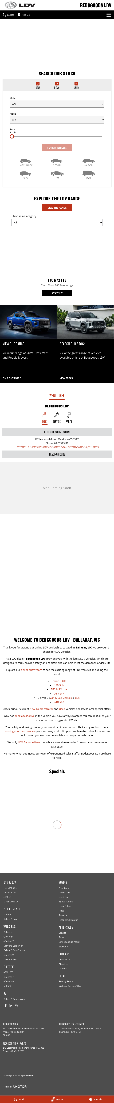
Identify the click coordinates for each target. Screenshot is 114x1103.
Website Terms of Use (70, 986)
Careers (63, 968)
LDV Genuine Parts (29, 742)
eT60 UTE (8, 897)
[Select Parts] (69, 418)
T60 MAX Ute (59, 689)
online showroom (31, 669)
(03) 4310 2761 (73, 1031)
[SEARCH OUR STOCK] (85, 344)
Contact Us (64, 959)
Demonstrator (44, 709)
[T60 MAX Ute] (57, 262)
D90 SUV (59, 685)
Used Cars (64, 897)
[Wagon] (88, 162)
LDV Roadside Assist (69, 941)
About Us (63, 964)
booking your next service (19, 731)
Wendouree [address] (57, 395)
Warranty (64, 946)
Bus (77, 697)
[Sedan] (57, 162)
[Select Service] (57, 418)
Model (57, 117)
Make (57, 102)
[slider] (12, 136)
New (32, 709)
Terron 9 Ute (58, 681)
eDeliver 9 (8, 954)
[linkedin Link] (11, 1005)
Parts (61, 937)
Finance (63, 915)
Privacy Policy (66, 981)
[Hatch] (25, 162)
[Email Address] (57, 447)
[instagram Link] (16, 1005)
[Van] (88, 175)
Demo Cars (64, 892)
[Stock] (19, 1099)
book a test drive (24, 716)
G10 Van (59, 702)
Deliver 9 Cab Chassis (14, 950)
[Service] (57, 1099)
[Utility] (57, 175)
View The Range (57, 207)
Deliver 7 (58, 693)
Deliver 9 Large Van (13, 945)
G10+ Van (8, 936)
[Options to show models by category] (57, 222)
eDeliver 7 (8, 941)
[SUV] (25, 175)
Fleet (61, 910)
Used (62, 709)
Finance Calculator (68, 919)
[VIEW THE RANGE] (28, 344)
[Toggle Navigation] (109, 14)
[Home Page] (20, 5)
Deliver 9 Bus (10, 919)
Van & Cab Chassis (61, 697)
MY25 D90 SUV (10, 901)
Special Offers (66, 901)
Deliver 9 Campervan (14, 999)
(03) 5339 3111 (61, 443)
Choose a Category (57, 220)
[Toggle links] (14, 1087)
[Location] (45, 418)
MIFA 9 (7, 914)
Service (62, 932)
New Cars (64, 888)
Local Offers (65, 906)
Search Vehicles (57, 147)
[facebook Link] (5, 1005)
